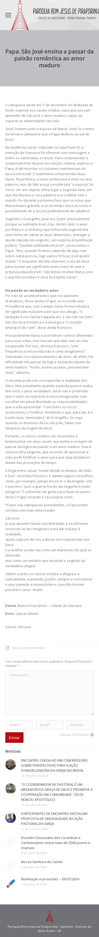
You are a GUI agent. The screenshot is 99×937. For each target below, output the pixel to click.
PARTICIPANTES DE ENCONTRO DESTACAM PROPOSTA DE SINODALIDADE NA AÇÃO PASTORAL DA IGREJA (54, 818)
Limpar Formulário (74, 734)
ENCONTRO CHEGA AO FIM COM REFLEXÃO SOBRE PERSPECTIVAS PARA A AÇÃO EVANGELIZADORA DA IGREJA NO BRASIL (54, 765)
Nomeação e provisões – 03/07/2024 (50, 879)
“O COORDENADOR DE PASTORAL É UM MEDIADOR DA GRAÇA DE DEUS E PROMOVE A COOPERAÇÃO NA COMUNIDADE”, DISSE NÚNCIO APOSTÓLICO (57, 792)
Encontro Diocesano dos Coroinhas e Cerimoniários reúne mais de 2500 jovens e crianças (55, 842)
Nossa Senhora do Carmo (42, 861)
